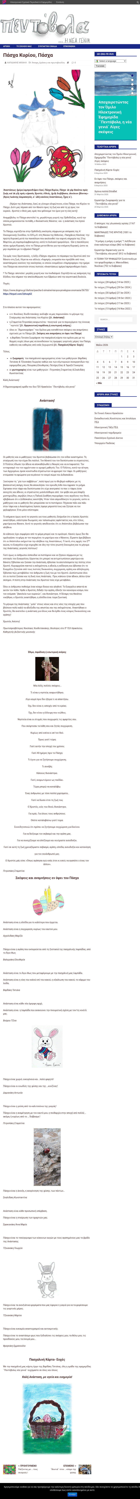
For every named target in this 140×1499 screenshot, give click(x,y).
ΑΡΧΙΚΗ (6, 46)
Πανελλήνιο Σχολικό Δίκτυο (109, 438)
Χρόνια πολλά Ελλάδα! (106, 191)
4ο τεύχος (100, 293)
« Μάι (99, 383)
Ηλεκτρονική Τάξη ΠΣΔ (106, 427)
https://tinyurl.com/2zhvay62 (17, 294)
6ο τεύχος (100, 282)
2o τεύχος (100, 303)
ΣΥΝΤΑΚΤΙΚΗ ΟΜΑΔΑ (47, 46)
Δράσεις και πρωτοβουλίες (52, 62)
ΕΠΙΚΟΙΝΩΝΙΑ (69, 46)
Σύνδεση (60, 2)
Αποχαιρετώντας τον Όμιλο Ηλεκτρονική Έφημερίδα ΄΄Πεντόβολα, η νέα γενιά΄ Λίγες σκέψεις (115, 158)
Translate (100, 66)
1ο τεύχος (100, 308)
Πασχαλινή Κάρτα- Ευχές (107, 170)
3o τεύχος (100, 298)
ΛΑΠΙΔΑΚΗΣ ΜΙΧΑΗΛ (17, 62)
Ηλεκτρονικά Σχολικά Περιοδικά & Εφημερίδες (31, 2)
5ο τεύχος (100, 287)
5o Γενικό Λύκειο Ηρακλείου (109, 413)
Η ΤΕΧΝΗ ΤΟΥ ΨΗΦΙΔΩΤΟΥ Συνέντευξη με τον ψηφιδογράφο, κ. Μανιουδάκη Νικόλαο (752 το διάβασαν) (116, 262)
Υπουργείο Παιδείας (105, 443)
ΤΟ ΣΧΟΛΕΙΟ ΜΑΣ (24, 46)
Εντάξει (72, 1494)
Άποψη (35, 62)
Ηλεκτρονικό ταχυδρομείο (108, 432)
